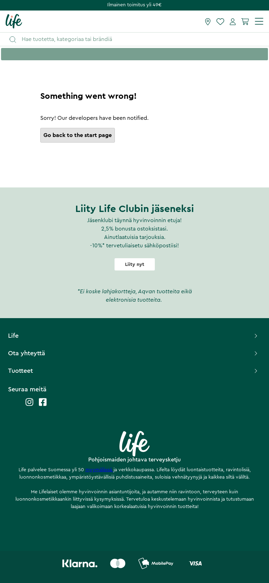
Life (133, 335)
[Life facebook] (43, 405)
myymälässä (99, 469)
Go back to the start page (77, 135)
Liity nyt (134, 264)
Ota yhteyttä (133, 353)
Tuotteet (133, 371)
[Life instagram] (29, 405)
